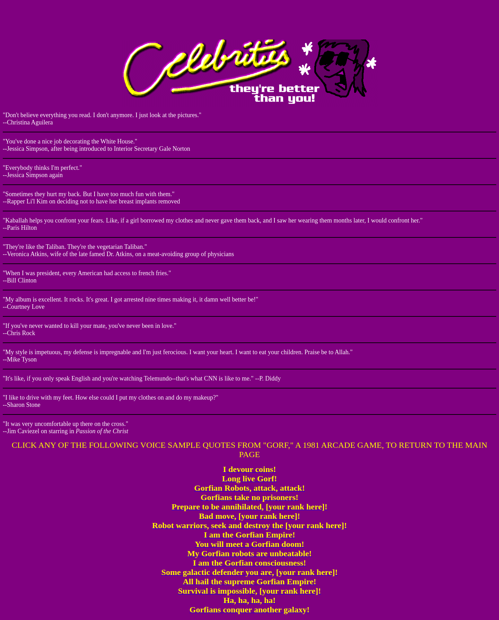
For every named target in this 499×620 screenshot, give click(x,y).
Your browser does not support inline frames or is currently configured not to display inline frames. (249, 18)
